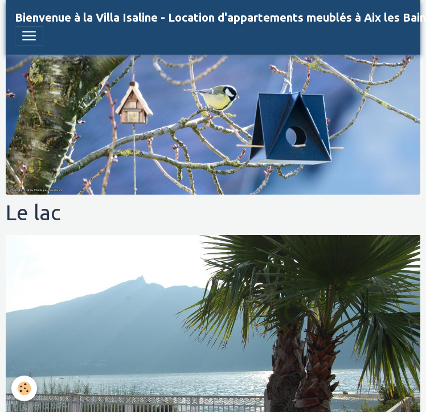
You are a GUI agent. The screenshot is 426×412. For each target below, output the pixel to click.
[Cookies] (24, 388)
